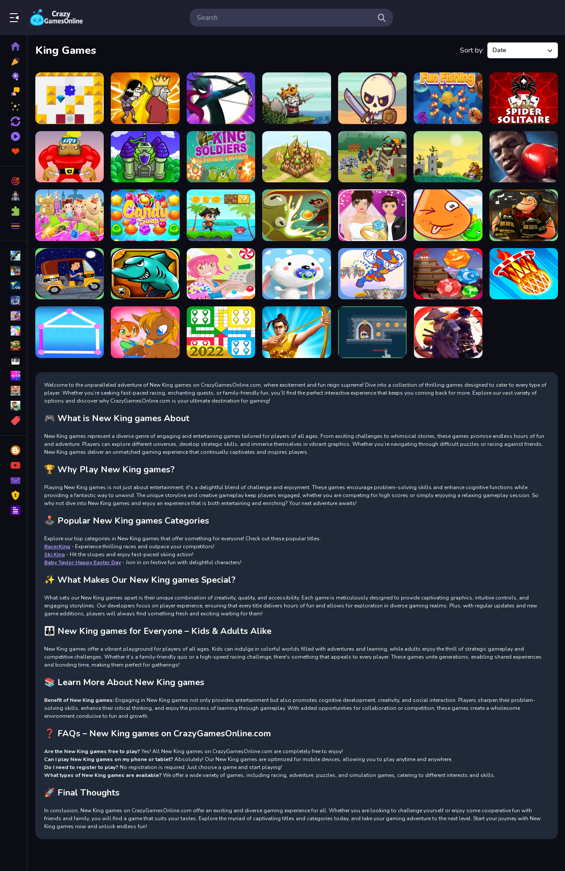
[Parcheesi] (221, 332)
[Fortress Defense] (372, 157)
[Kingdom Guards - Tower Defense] (448, 157)
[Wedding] (372, 215)
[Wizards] (296, 215)
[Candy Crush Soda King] (69, 215)
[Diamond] (448, 274)
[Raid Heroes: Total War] (372, 98)
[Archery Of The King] (221, 98)
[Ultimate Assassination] (145, 98)
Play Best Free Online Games (56, 18)
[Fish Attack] (145, 274)
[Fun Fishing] (448, 98)
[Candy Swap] (145, 215)
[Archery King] (296, 332)
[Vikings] (524, 215)
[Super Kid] (372, 274)
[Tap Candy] (221, 274)
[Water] (448, 215)
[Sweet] (296, 274)
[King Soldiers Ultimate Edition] (221, 157)
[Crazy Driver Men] (69, 274)
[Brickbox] (69, 98)
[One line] (69, 332)
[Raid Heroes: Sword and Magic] (296, 98)
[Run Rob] (69, 157)
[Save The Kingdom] (145, 157)
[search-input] (284, 17)
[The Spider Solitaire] (524, 98)
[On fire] (524, 274)
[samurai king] (448, 332)
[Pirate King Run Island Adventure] (221, 215)
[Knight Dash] (372, 332)
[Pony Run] (145, 332)
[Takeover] (296, 157)
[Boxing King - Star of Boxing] (524, 157)
